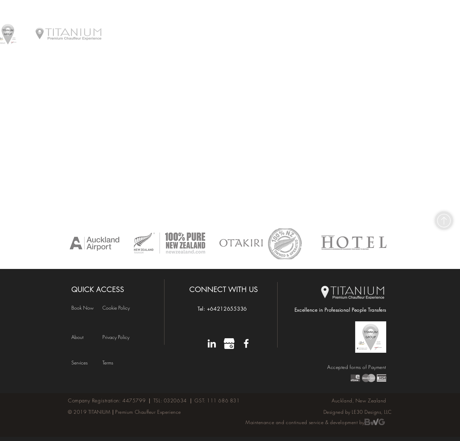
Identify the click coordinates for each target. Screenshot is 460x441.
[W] (229, 343)
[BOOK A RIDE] (377, 10)
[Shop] (444, 220)
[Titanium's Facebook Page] (246, 343)
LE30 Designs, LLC (372, 412)
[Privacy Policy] (120, 337)
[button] (114, 362)
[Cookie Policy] (120, 307)
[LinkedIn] (212, 343)
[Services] (84, 362)
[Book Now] (86, 307)
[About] (83, 337)
